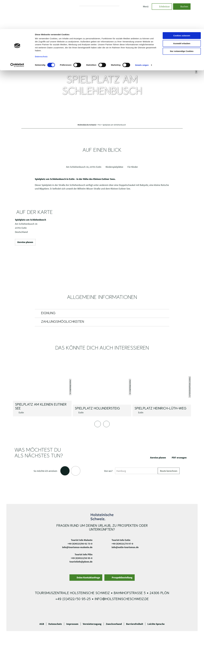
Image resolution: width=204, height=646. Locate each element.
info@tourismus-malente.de (77, 547)
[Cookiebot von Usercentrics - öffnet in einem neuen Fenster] (17, 36)
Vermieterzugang (92, 624)
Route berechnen (168, 470)
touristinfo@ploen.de (80, 561)
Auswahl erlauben (181, 14)
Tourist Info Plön (83, 554)
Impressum (72, 624)
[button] (25, 242)
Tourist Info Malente (81, 540)
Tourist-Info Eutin (121, 540)
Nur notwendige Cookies (181, 22)
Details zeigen (142, 36)
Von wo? (108, 470)
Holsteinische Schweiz (87, 125)
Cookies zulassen (181, 6)
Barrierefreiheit (134, 624)
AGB (41, 624)
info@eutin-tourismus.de (125, 547)
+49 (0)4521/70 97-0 (122, 543)
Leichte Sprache (156, 624)
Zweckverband (114, 624)
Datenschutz (55, 624)
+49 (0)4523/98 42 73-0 (80, 543)
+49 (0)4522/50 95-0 (81, 558)
